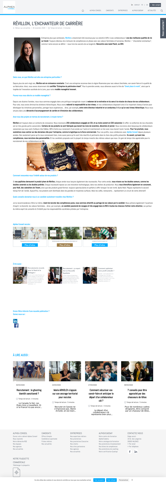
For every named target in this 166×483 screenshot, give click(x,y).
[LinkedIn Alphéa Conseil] (136, 451)
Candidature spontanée (49, 439)
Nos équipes (17, 444)
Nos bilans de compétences (108, 446)
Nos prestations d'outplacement (110, 444)
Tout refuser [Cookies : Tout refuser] (111, 480)
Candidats (110, 10)
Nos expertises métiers (78, 436)
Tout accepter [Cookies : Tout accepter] (99, 480)
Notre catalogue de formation (109, 441)
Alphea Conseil (95, 10)
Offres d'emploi (47, 436)
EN (147, 5)
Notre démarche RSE (20, 441)
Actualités (152, 10)
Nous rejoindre (18, 439)
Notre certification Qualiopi (108, 451)
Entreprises (123, 10)
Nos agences (17, 446)
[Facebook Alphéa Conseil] (129, 451)
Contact (137, 5)
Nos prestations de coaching (108, 449)
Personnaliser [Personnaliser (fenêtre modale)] (123, 480)
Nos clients (74, 444)
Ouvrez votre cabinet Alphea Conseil (25, 436)
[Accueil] (83, 10)
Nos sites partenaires (77, 446)
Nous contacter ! (163, 28)
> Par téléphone (132, 446)
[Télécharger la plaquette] (26, 472)
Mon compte (155, 5)
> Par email (131, 444)
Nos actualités (18, 449)
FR (142, 5)
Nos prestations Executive (79, 441)
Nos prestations (75, 439)
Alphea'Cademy (137, 10)
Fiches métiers (47, 441)
